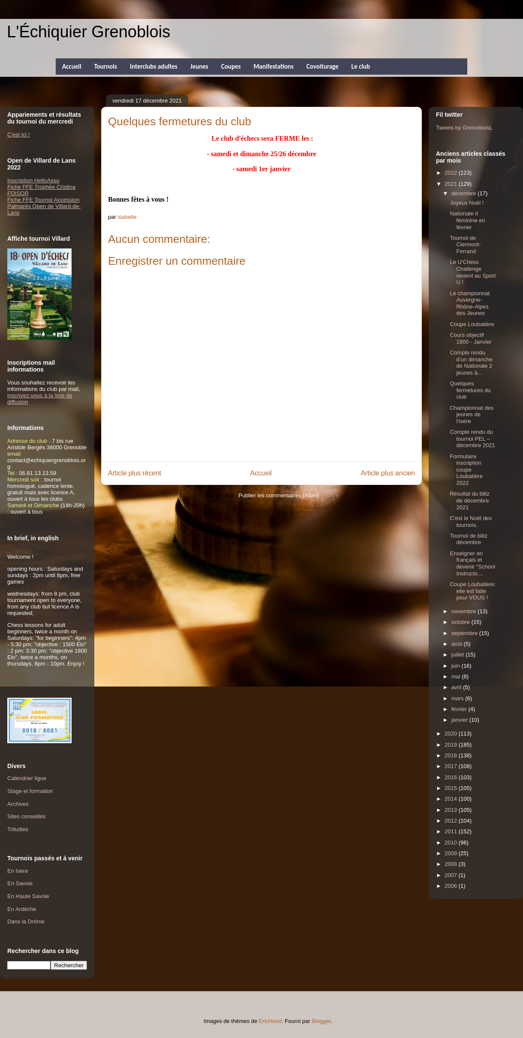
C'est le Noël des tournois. (471, 521)
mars (458, 698)
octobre (461, 622)
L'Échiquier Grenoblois (88, 32)
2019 (452, 744)
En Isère (17, 871)
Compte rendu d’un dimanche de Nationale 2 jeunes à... (471, 362)
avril (457, 687)
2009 (452, 853)
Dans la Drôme (26, 921)
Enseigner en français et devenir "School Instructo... (472, 563)
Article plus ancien (388, 473)
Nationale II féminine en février (467, 220)
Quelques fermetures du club (470, 390)
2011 (452, 831)
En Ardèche (21, 909)
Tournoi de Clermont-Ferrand (465, 244)
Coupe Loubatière (472, 324)
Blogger (321, 1021)
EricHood (270, 1021)
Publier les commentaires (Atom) (278, 495)
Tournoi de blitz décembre (468, 539)
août (457, 644)
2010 (452, 842)
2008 (452, 864)
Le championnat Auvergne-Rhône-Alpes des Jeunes (470, 303)
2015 (452, 788)
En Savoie (20, 883)
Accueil (71, 66)
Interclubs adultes (153, 66)
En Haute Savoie (28, 896)
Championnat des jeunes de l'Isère (471, 414)
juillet (458, 654)
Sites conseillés (26, 816)
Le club (361, 66)
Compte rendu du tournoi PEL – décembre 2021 (472, 438)
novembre (464, 611)
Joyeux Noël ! (467, 203)
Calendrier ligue (26, 778)
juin (456, 666)
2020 (452, 733)
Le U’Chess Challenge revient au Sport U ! (473, 272)
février (460, 709)
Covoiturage (323, 66)
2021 (452, 184)
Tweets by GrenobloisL (464, 127)
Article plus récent (134, 473)
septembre (465, 633)
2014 (452, 799)
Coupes (231, 66)
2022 (452, 172)
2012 (452, 820)
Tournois (105, 66)
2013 (452, 810)
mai (456, 676)
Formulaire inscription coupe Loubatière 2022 (466, 469)
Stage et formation (30, 791)
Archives (18, 804)
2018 (452, 755)
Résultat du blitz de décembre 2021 (470, 500)
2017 (452, 766)
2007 (452, 875)
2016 (452, 777)
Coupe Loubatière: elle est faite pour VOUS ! (473, 591)
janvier (460, 720)
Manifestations (273, 66)
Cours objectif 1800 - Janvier (470, 338)
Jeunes (199, 66)
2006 (452, 886)
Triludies (17, 829)
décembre (464, 193)
